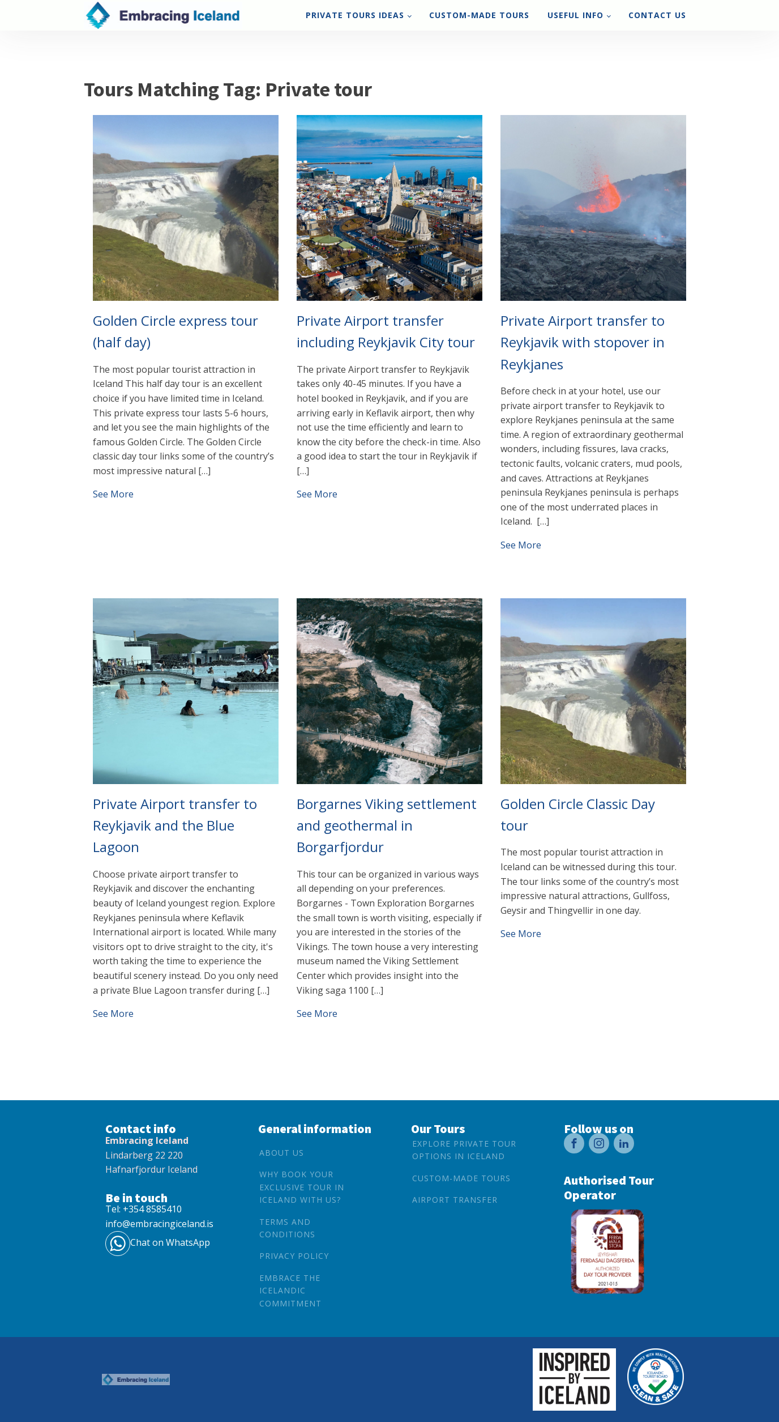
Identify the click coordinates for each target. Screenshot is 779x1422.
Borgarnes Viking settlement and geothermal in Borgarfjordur (387, 825)
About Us (281, 1152)
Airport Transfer (455, 1199)
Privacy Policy (294, 1255)
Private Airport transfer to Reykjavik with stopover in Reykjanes (582, 342)
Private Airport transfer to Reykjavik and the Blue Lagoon (175, 825)
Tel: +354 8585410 (143, 1209)
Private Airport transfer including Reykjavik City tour (386, 331)
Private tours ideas (355, 15)
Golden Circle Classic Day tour (577, 814)
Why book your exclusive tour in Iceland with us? (301, 1187)
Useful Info (575, 15)
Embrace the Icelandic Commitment (290, 1290)
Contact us (657, 15)
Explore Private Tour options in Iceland (464, 1149)
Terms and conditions (287, 1228)
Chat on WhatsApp (170, 1242)
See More (113, 494)
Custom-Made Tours (479, 15)
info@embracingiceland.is (159, 1223)
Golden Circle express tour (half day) (175, 331)
